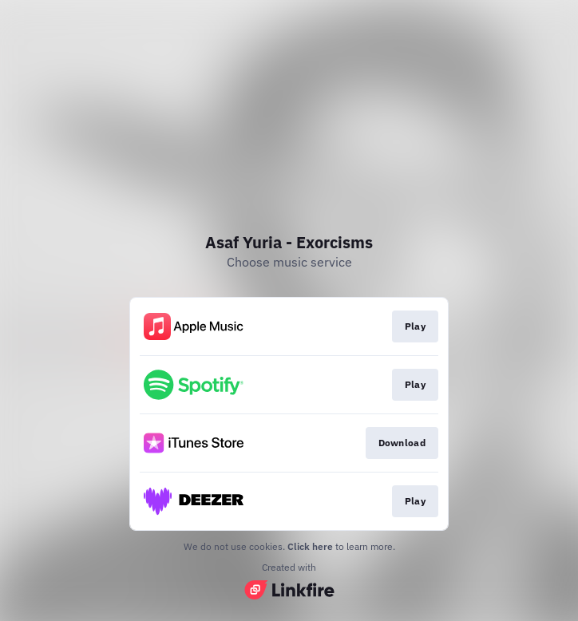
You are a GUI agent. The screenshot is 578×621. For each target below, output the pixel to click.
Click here (310, 546)
